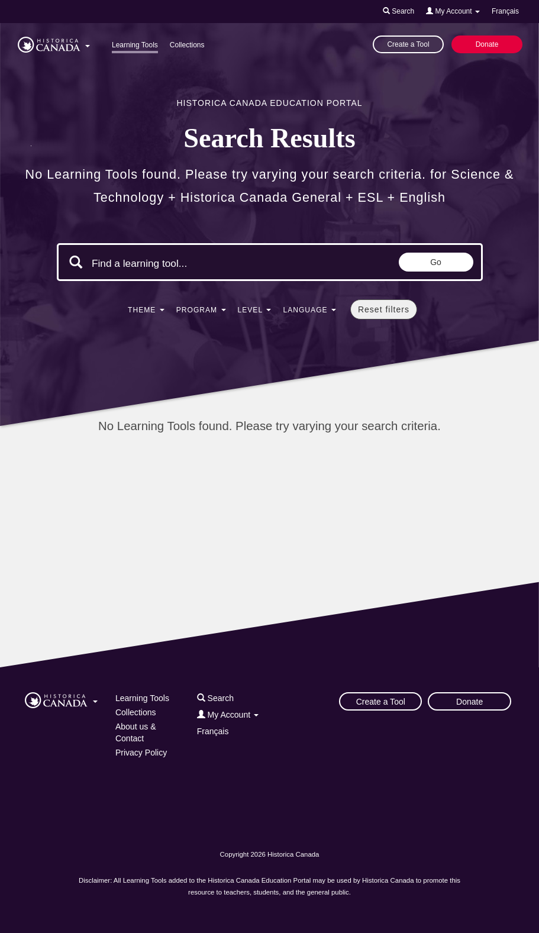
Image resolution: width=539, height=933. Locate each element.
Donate (487, 44)
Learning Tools (135, 45)
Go (435, 262)
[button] (54, 42)
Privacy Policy (141, 752)
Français (505, 11)
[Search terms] (191, 263)
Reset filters (383, 309)
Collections (187, 45)
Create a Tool (408, 44)
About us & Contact (135, 732)
